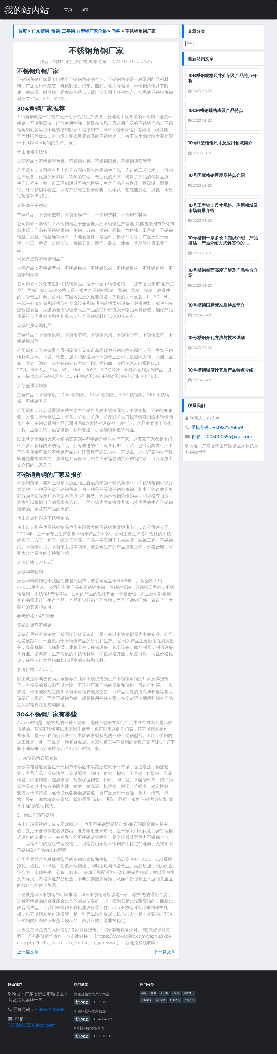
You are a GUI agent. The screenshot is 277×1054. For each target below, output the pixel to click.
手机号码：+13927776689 (217, 427)
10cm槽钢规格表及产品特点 (215, 110)
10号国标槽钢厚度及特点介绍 (216, 175)
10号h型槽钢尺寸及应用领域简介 (220, 143)
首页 (68, 9)
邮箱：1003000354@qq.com (222, 436)
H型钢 (175, 993)
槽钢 (143, 993)
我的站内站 (26, 10)
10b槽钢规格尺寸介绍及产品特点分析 (222, 78)
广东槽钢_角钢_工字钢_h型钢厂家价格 (69, 31)
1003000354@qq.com (31, 1025)
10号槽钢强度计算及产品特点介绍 (220, 370)
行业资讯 (175, 1000)
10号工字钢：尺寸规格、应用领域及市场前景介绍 (223, 208)
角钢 (153, 993)
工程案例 (146, 1000)
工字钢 (164, 993)
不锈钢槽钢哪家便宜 (90, 1011)
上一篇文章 (28, 951)
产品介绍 (189, 1000)
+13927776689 (50, 1009)
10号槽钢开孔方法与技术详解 (216, 337)
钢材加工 (188, 993)
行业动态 (81, 1002)
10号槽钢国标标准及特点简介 (216, 305)
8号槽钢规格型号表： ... (92, 1028)
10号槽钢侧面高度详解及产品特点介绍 (223, 273)
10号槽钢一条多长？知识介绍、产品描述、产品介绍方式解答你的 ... (223, 240)
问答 (85, 9)
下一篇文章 (164, 951)
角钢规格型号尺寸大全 (91, 994)
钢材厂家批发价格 (70, 61)
